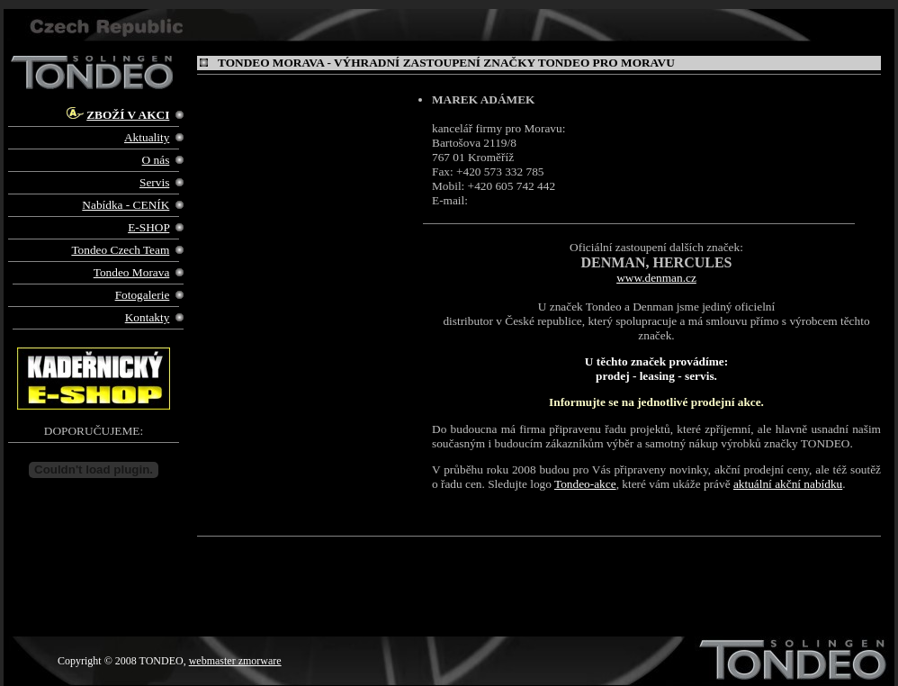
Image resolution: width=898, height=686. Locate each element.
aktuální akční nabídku (787, 484)
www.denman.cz (656, 277)
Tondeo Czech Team (120, 250)
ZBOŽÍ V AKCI (127, 115)
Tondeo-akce (585, 484)
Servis (154, 182)
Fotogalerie (142, 295)
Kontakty (147, 317)
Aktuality (146, 137)
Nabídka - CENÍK (125, 205)
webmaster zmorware (235, 660)
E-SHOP (148, 227)
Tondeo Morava (132, 272)
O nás (156, 160)
